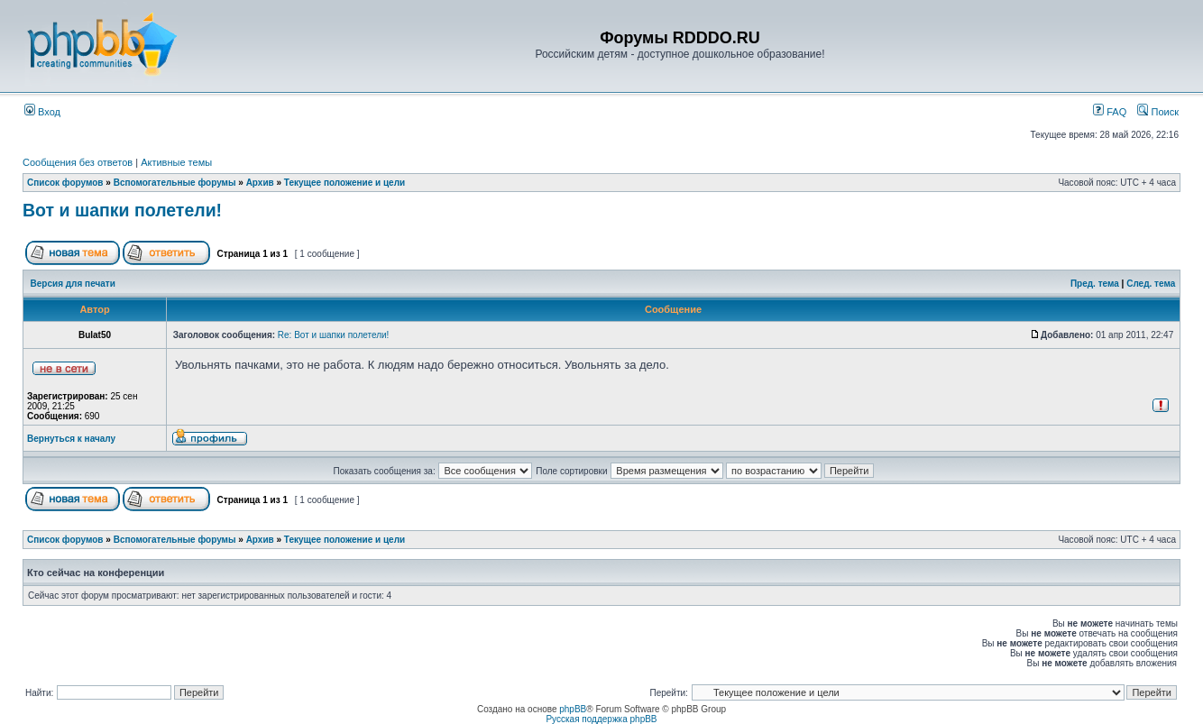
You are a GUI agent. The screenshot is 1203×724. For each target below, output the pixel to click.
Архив (260, 183)
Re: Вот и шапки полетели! (334, 335)
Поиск (1158, 111)
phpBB (572, 709)
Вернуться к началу (71, 439)
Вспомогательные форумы (175, 183)
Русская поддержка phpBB (601, 719)
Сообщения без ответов (78, 162)
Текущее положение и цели (344, 183)
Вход (42, 111)
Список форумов (65, 183)
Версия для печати (73, 284)
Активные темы (176, 162)
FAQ (1109, 111)
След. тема (1150, 284)
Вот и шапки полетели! (122, 210)
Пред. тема (1094, 284)
